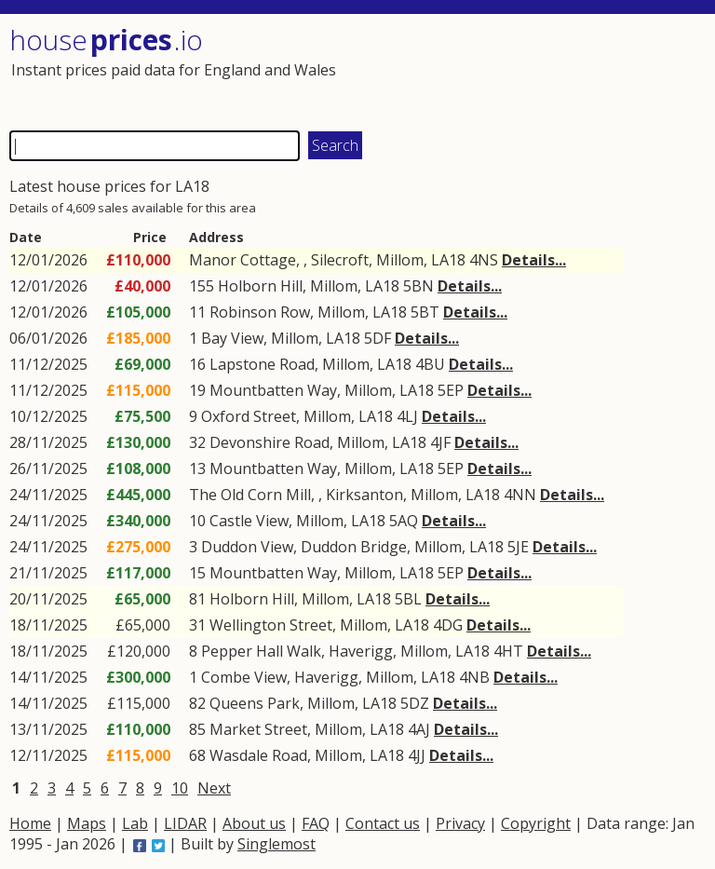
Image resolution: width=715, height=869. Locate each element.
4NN (520, 494)
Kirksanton (364, 494)
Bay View (232, 338)
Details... (534, 260)
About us (254, 823)
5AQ (403, 520)
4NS (483, 260)
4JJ (416, 755)
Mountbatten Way (273, 390)
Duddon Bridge (354, 546)
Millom (400, 260)
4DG (448, 625)
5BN (418, 286)
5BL (408, 599)
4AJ (419, 729)
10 (179, 788)
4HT (508, 651)
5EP (451, 390)
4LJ (407, 416)
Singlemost (276, 844)
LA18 (448, 260)
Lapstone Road (262, 364)
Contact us (382, 823)
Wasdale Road (258, 755)
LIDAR (185, 823)
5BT (425, 312)
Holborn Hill (260, 286)
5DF (377, 338)
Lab (135, 823)
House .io (106, 39)
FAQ (316, 823)
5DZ (414, 703)
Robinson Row (259, 312)
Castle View (249, 520)
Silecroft (340, 260)
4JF (440, 442)
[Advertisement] (529, 69)
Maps (86, 823)
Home (30, 823)
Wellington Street (270, 625)
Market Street (258, 729)
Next (214, 788)
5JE (518, 546)
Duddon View (247, 546)
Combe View (244, 677)
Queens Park (254, 703)
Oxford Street (248, 416)
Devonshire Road (269, 442)
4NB (474, 677)
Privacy (460, 823)
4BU (430, 364)
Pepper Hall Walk (261, 651)
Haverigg (361, 651)
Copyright (536, 823)
